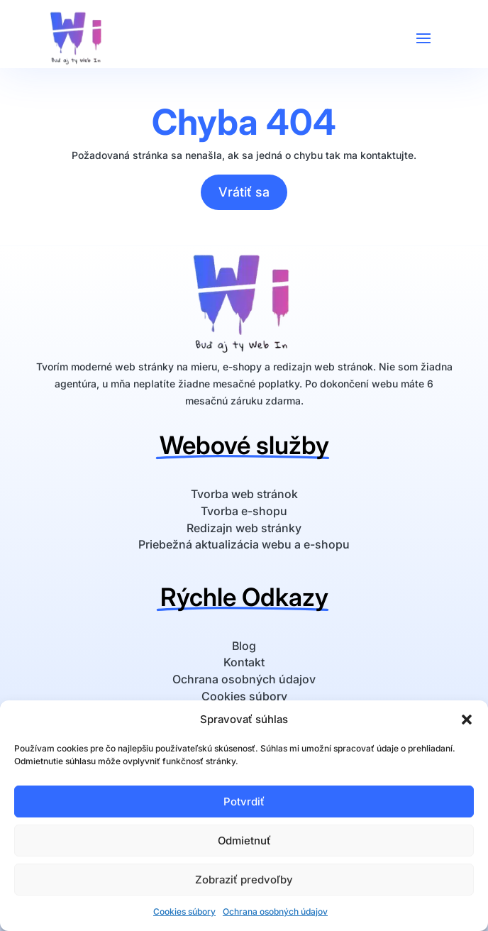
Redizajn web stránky (244, 528)
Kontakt (244, 662)
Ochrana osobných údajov (275, 911)
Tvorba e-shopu (244, 511)
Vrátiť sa (244, 191)
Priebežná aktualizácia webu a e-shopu (244, 544)
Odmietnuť (244, 840)
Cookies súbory (184, 911)
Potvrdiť (244, 801)
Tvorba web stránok (244, 494)
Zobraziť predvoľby (244, 879)
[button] (467, 719)
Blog (244, 646)
